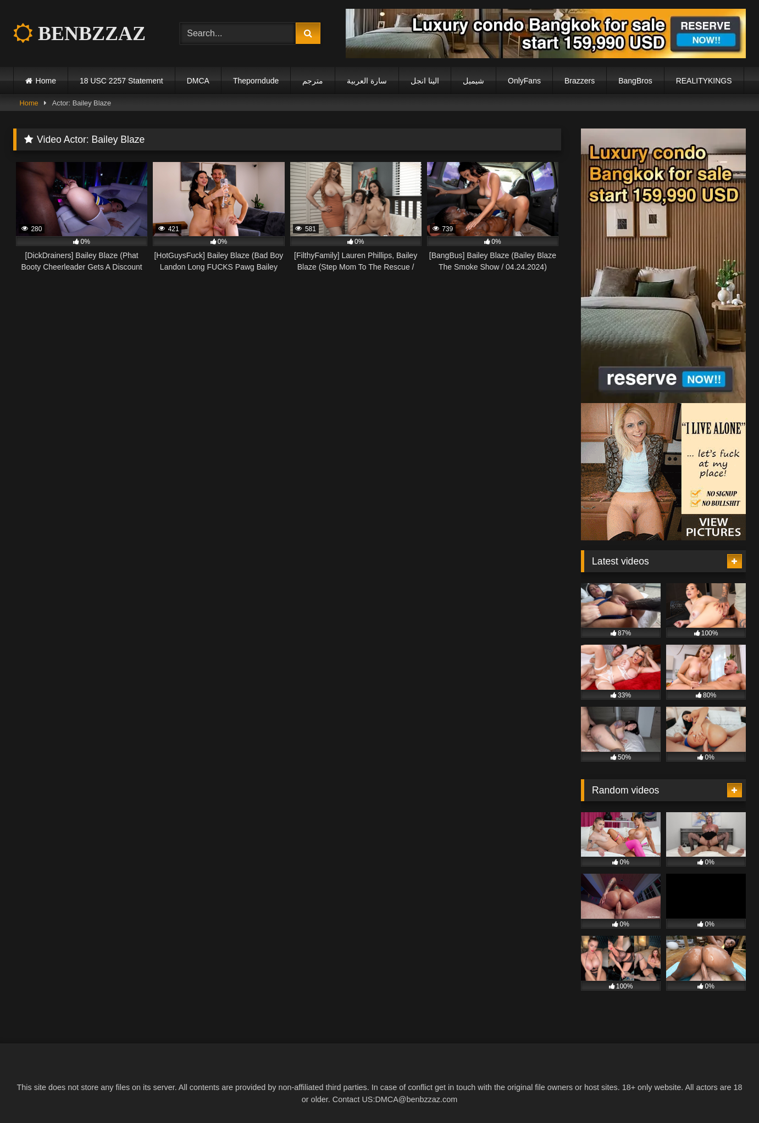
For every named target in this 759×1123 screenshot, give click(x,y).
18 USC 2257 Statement (121, 80)
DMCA (198, 80)
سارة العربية (367, 80)
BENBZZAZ (79, 33)
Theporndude (256, 80)
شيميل (473, 80)
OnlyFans (524, 80)
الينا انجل (425, 80)
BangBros (635, 80)
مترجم (312, 80)
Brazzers (579, 80)
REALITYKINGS (704, 80)
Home (46, 80)
